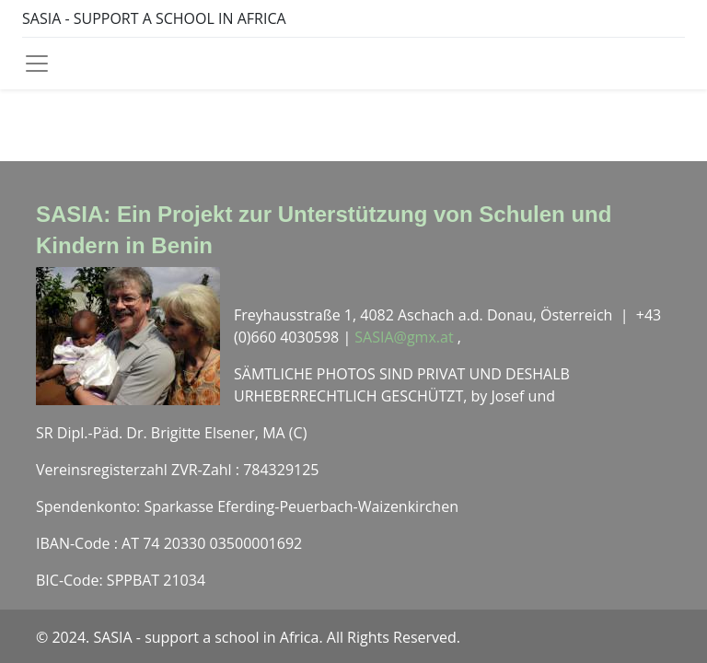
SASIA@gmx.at (405, 337)
